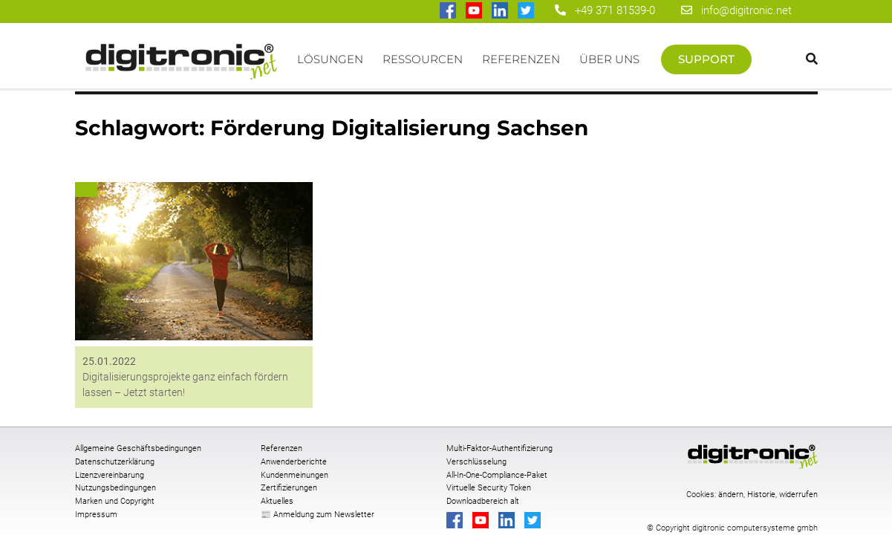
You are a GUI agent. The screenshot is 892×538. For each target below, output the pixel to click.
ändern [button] (730, 494)
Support (706, 59)
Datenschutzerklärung (114, 462)
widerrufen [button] (798, 494)
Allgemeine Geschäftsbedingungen (138, 448)
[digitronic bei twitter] (527, 11)
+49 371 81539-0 (615, 10)
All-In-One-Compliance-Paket (496, 475)
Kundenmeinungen (294, 475)
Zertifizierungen (289, 488)
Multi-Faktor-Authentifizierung (499, 448)
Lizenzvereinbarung (109, 475)
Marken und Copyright (114, 501)
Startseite (181, 66)
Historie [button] (761, 494)
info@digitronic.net (736, 10)
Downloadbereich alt (482, 501)
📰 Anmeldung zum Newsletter (317, 514)
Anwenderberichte (294, 462)
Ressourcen (422, 59)
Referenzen (521, 59)
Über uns (609, 59)
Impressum (96, 514)
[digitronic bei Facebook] (449, 11)
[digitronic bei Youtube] (475, 11)
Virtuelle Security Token (488, 488)
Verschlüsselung (476, 462)
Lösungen (330, 59)
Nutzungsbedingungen (115, 488)
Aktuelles (277, 501)
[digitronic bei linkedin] (501, 11)
